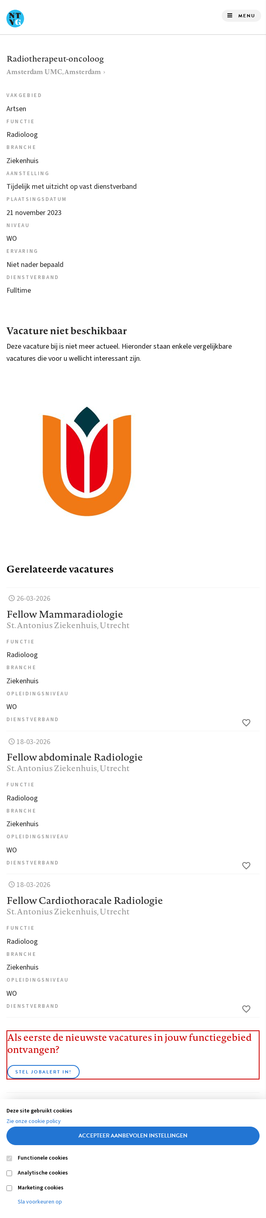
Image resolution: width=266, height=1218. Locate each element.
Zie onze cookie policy (33, 1121)
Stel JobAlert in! (43, 1071)
